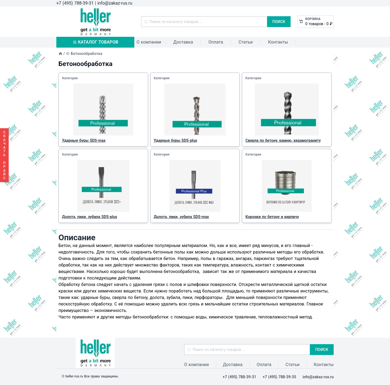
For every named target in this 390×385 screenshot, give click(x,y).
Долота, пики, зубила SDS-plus (89, 217)
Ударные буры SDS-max (84, 140)
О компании (148, 42)
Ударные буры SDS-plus (175, 140)
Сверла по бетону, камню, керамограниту (283, 140)
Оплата (215, 42)
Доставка (183, 42)
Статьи (246, 42)
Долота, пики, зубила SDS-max (181, 217)
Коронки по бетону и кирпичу (272, 217)
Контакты (278, 42)
